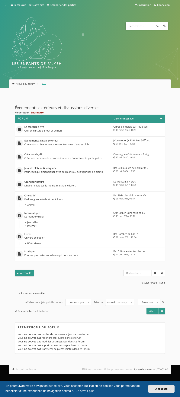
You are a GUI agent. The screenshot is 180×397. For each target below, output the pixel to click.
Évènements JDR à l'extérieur (41, 140)
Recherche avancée (164, 26)
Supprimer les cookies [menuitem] (119, 369)
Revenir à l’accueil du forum (33, 311)
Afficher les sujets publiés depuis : (58, 302)
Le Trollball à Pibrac (124, 181)
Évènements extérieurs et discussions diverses (57, 107)
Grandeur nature (34, 181)
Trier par (114, 302)
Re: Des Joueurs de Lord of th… (130, 168)
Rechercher (157, 26)
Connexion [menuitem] (163, 5)
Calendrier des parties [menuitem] (61, 5)
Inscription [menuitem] (144, 5)
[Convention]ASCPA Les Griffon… (131, 140)
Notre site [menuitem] (36, 5)
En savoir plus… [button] (87, 391)
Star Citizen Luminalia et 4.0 (129, 212)
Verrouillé (25, 273)
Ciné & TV (29, 195)
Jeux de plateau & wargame (40, 168)
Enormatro (37, 112)
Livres (27, 234)
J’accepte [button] (161, 388)
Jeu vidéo (32, 222)
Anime (31, 204)
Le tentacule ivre (34, 127)
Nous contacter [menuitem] (94, 369)
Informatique (32, 213)
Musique (29, 251)
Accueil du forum (26, 369)
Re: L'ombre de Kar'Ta (125, 234)
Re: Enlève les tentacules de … (130, 251)
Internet (32, 225)
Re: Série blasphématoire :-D (129, 195)
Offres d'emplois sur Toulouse (130, 126)
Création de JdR (33, 154)
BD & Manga (34, 243)
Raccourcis (20, 5)
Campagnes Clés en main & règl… (132, 154)
